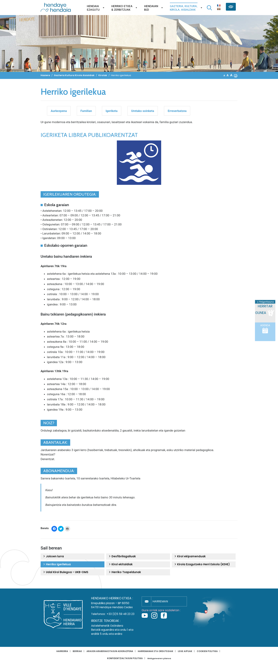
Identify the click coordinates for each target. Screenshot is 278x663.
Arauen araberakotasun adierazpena (110, 651)
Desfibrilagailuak (122, 556)
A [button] (224, 75)
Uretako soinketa (142, 111)
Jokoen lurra (53, 556)
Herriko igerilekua (56, 564)
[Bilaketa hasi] (209, 8)
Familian (86, 111)
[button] (235, 75)
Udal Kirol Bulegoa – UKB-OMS (65, 572)
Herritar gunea (265, 310)
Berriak (77, 651)
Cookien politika (207, 651)
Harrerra (62, 651)
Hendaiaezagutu (93, 7)
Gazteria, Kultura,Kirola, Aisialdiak (184, 7)
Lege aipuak (185, 651)
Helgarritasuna (265, 301)
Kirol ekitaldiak (120, 564)
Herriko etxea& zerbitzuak (121, 7)
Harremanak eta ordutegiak (155, 651)
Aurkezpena (59, 111)
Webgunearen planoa (159, 658)
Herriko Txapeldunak (124, 572)
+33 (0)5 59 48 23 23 (120, 614)
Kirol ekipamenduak (190, 556)
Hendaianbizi (151, 7)
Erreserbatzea (177, 111)
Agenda (265, 329)
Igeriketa (112, 111)
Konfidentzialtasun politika (125, 658)
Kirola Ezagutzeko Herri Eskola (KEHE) (202, 564)
